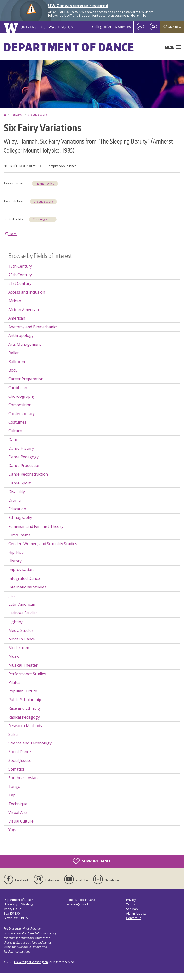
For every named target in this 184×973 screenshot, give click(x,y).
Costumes (17, 422)
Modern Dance (21, 639)
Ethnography (20, 517)
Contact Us (133, 918)
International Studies (27, 587)
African (14, 301)
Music (13, 656)
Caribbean (17, 387)
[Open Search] (153, 27)
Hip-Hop (16, 552)
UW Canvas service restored (78, 5)
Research (17, 115)
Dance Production (24, 465)
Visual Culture (21, 821)
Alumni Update (136, 913)
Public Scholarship (24, 699)
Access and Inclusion (26, 292)
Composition (19, 405)
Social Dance (19, 751)
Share (11, 234)
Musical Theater (23, 665)
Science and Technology (30, 743)
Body (12, 370)
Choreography (43, 219)
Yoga (12, 829)
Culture (15, 430)
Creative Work (37, 115)
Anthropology (21, 335)
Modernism (18, 647)
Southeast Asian (23, 777)
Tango (14, 786)
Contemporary (21, 413)
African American (23, 309)
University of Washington (31, 962)
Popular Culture (22, 691)
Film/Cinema (19, 535)
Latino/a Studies (23, 613)
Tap (12, 795)
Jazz (12, 595)
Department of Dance (69, 46)
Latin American (21, 604)
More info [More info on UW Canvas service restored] (138, 15)
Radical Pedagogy (24, 717)
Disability (16, 491)
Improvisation (21, 569)
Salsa (13, 734)
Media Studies (21, 630)
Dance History (21, 448)
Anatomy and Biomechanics (33, 326)
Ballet (13, 353)
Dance (14, 439)
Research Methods (25, 725)
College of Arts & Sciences (111, 27)
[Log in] (140, 27)
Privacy (131, 900)
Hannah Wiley (45, 184)
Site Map (132, 909)
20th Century (20, 274)
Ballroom (16, 361)
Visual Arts (18, 812)
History (15, 561)
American (16, 318)
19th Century (20, 266)
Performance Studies (27, 673)
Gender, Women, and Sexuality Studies (42, 543)
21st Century (19, 283)
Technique (17, 803)
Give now (172, 27)
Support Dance (92, 861)
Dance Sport (19, 483)
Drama (14, 500)
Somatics (16, 769)
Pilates (14, 682)
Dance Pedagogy (23, 457)
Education (17, 509)
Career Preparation (25, 378)
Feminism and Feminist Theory (35, 526)
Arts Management (24, 344)
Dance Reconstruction (28, 474)
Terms (130, 904)
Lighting (15, 621)
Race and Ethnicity (24, 708)
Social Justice (19, 760)
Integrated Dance (24, 578)
